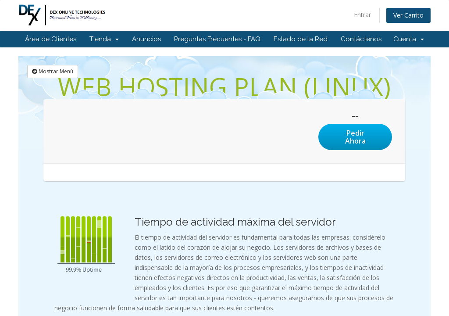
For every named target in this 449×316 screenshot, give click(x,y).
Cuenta (408, 39)
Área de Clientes (50, 39)
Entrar (362, 15)
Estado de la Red (301, 39)
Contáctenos (361, 39)
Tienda (104, 39)
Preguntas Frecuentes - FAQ (217, 39)
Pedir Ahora (355, 137)
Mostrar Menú (52, 71)
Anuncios (146, 39)
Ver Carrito (408, 15)
